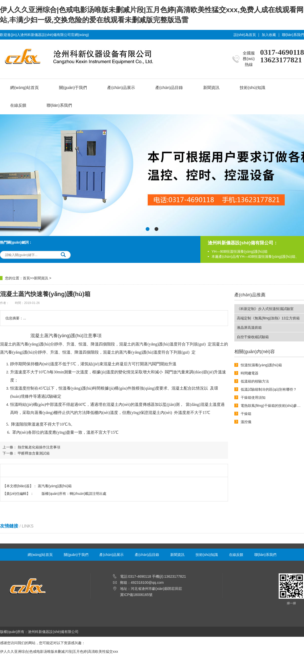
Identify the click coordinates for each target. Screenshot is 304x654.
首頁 (26, 278)
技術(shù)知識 (252, 87)
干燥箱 (246, 414)
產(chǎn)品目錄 (169, 87)
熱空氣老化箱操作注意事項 (39, 447)
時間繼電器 (249, 373)
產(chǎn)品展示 (121, 87)
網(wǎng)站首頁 (24, 87)
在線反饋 (18, 105)
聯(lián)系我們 (293, 35)
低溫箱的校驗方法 (255, 381)
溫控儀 (246, 422)
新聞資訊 (211, 87)
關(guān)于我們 (73, 87)
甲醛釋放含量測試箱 (34, 453)
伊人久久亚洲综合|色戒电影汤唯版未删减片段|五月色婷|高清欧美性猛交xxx (59, 651)
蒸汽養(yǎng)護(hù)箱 (55, 486)
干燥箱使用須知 (253, 397)
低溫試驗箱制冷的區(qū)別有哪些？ (269, 389)
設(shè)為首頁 (245, 35)
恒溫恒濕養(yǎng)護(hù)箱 (261, 365)
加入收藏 (269, 35)
